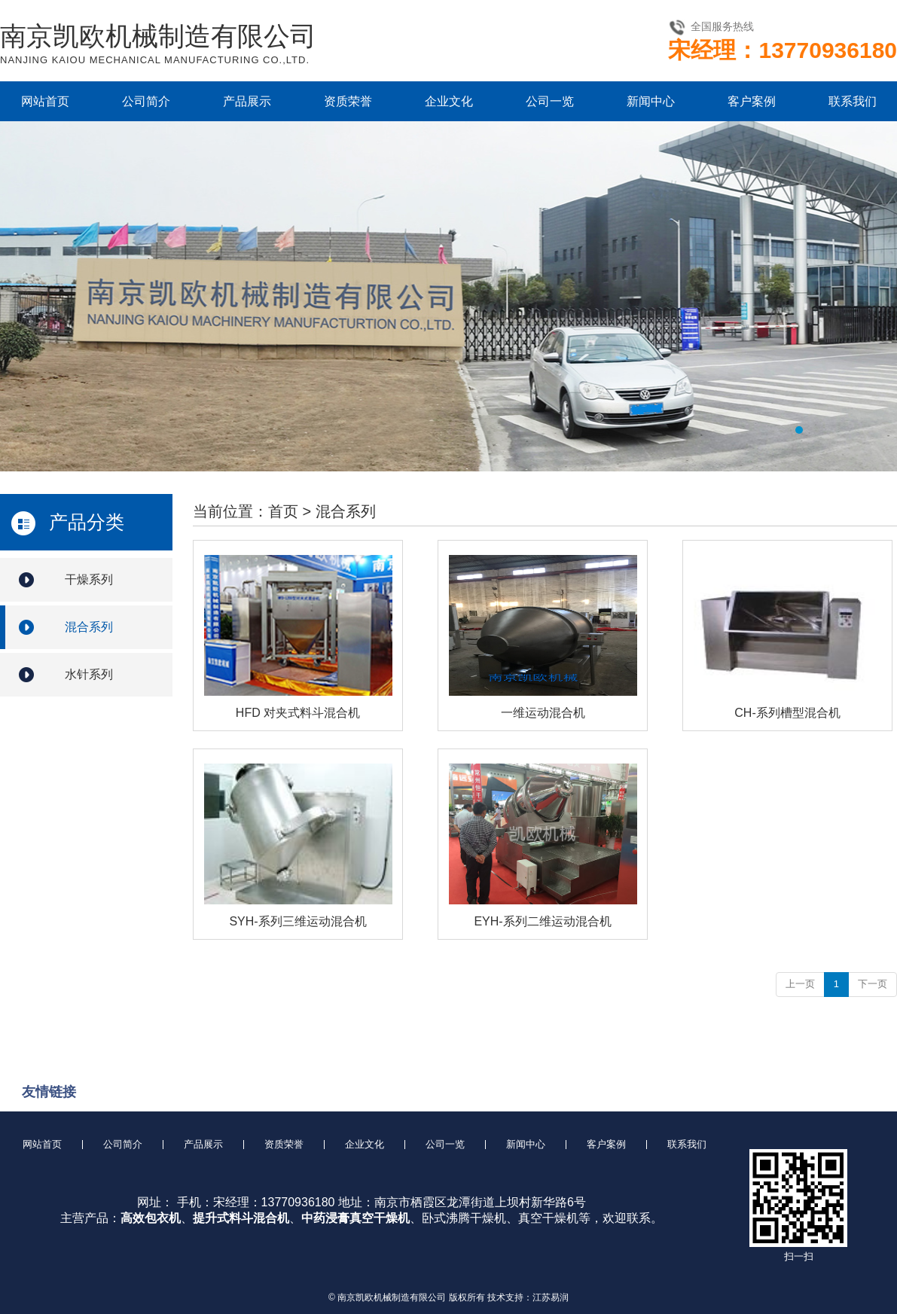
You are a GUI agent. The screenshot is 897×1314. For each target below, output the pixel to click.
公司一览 (550, 101)
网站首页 (45, 101)
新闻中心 (651, 101)
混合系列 (89, 626)
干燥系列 (89, 579)
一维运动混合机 (543, 712)
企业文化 (449, 101)
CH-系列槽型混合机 (787, 712)
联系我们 (852, 101)
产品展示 (247, 101)
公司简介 (146, 101)
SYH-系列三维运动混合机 (297, 921)
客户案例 (752, 101)
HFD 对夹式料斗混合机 (298, 712)
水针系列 (89, 674)
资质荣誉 (348, 101)
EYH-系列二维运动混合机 (542, 921)
